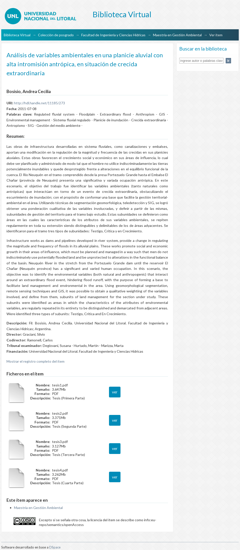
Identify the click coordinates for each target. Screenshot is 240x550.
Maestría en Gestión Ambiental (177, 35)
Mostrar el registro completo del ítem (35, 361)
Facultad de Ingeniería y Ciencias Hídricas (113, 35)
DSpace (54, 547)
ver (115, 392)
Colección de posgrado (56, 35)
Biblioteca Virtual (17, 35)
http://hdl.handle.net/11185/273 (39, 103)
